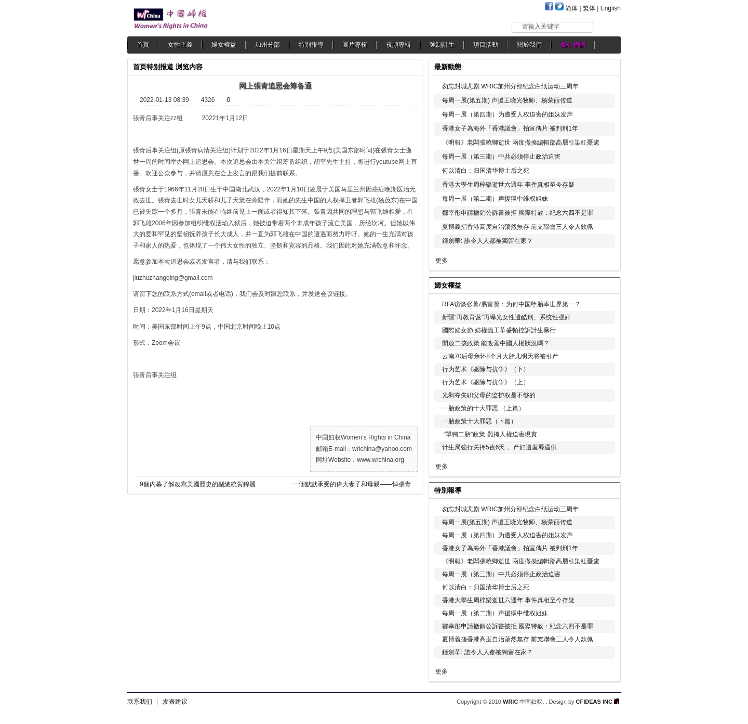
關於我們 (529, 44)
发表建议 (175, 701)
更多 (441, 260)
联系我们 (139, 701)
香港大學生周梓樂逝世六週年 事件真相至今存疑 (508, 184)
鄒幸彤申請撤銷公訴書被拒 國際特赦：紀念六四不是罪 (517, 212)
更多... (605, 284)
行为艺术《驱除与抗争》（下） (485, 369)
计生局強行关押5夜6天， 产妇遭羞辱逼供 (499, 447)
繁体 (589, 8)
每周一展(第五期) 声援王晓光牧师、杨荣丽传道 (507, 100)
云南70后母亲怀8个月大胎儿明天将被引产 (500, 356)
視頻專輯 (398, 44)
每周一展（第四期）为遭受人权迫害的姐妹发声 (507, 114)
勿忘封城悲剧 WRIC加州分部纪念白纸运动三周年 (510, 86)
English (610, 8)
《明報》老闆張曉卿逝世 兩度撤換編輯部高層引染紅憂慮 (520, 142)
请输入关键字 (540, 26)
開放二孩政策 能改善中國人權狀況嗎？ (496, 343)
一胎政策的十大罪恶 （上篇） (483, 408)
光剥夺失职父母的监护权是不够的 (489, 395)
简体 (571, 8)
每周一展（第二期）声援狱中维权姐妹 (495, 198)
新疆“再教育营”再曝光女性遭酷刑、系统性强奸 (506, 317)
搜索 (607, 27)
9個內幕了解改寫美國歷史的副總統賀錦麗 (198, 484)
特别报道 (159, 67)
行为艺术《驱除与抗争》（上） (485, 382)
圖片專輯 (354, 44)
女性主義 (180, 44)
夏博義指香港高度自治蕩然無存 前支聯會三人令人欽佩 (517, 226)
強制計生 (442, 44)
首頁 (143, 44)
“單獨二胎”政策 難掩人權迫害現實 (489, 434)
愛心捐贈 (572, 44)
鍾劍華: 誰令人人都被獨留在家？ (487, 240)
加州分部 (267, 44)
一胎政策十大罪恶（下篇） (479, 421)
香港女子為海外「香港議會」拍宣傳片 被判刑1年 (510, 128)
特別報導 (311, 44)
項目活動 (485, 44)
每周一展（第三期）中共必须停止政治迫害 (501, 156)
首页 (139, 67)
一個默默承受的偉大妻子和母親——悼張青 (351, 484)
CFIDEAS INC (597, 702)
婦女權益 (223, 44)
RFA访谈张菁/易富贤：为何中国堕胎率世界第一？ (511, 304)
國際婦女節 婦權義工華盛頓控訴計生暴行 (499, 330)
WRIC (510, 702)
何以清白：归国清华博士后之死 (485, 170)
